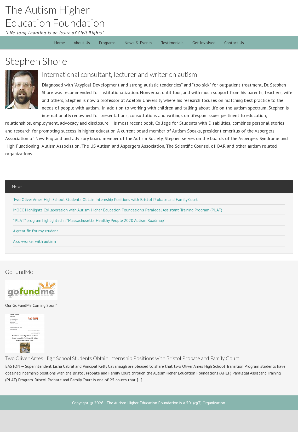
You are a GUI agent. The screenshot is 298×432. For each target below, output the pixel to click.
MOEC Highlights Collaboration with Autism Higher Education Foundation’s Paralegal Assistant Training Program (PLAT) (117, 209)
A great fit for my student (35, 230)
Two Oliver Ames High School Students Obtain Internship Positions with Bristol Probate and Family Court (105, 199)
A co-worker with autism (34, 241)
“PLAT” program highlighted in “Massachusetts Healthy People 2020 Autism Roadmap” (89, 220)
